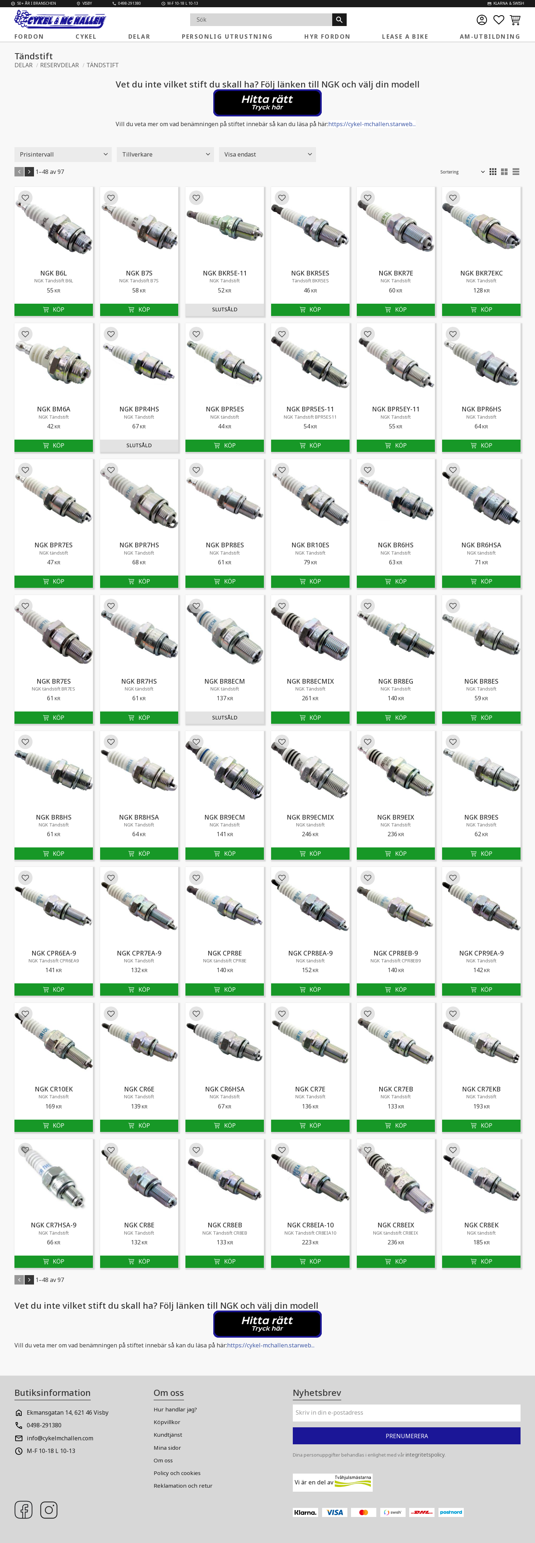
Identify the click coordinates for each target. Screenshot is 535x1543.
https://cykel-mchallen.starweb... (372, 124)
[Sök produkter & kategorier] (261, 19)
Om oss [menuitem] (163, 1460)
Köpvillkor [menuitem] (167, 1422)
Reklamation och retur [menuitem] (183, 1485)
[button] (498, 19)
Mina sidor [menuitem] (167, 1447)
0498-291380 (44, 1425)
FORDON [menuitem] (29, 36)
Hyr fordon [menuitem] (327, 36)
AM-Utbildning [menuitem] (490, 36)
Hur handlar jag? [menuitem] (175, 1409)
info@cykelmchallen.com (60, 1438)
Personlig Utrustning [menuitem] (227, 36)
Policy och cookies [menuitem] (177, 1472)
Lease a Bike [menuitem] (405, 36)
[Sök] (339, 19)
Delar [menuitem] (139, 36)
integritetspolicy (425, 1454)
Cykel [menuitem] (86, 36)
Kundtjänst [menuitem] (168, 1434)
